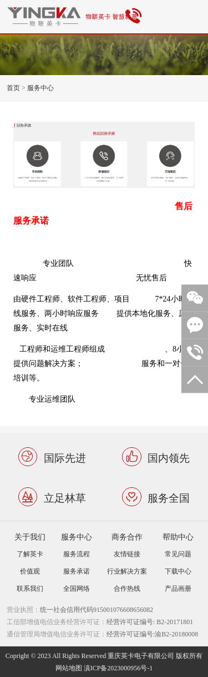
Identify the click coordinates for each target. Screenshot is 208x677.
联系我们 (30, 588)
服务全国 (169, 497)
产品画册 (178, 588)
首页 (13, 87)
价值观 (30, 571)
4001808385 (135, 17)
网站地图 (68, 667)
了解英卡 (30, 553)
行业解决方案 (127, 571)
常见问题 (178, 553)
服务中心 (40, 87)
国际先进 (65, 457)
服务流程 (76, 553)
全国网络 (76, 588)
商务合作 (127, 536)
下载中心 (178, 571)
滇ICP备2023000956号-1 (118, 667)
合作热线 (127, 588)
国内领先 (169, 457)
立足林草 (65, 497)
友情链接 (127, 553)
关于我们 (29, 536)
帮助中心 (178, 536)
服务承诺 (76, 571)
